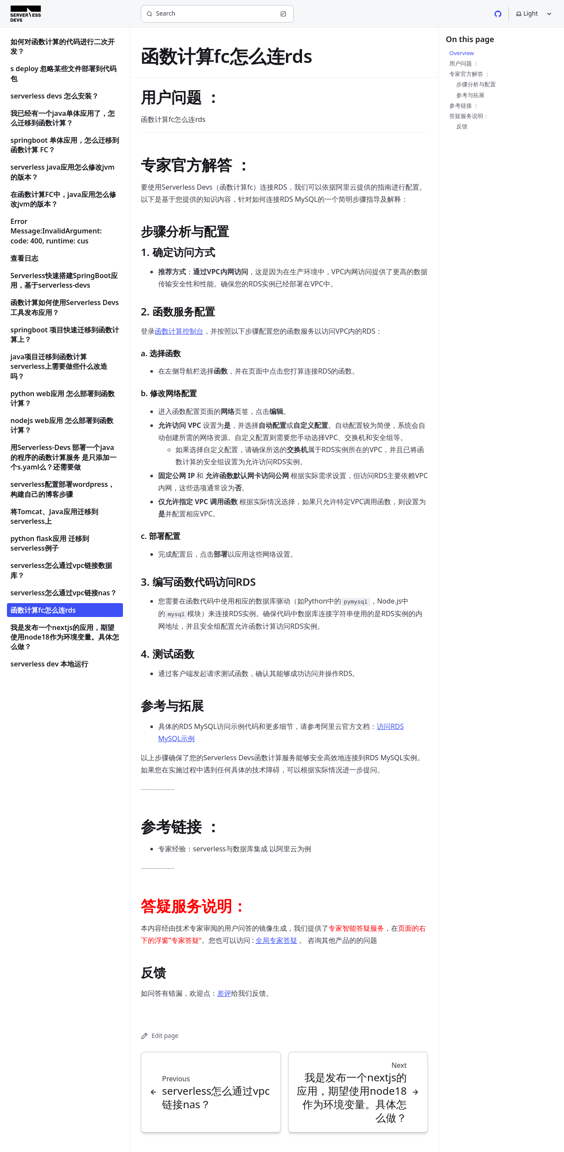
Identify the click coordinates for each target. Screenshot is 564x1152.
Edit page (159, 1035)
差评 (224, 993)
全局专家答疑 (276, 940)
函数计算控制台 (179, 331)
